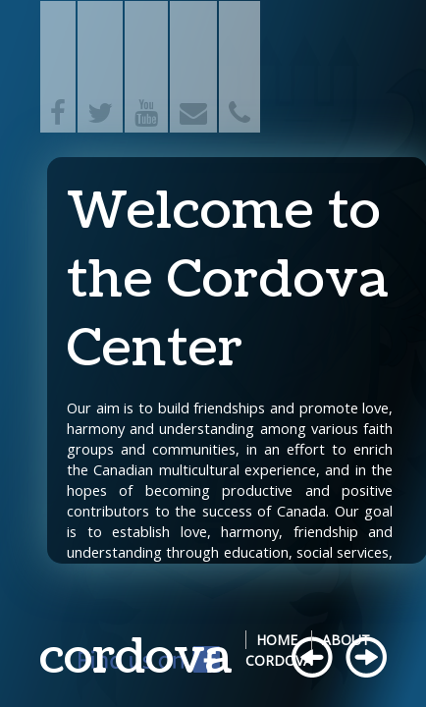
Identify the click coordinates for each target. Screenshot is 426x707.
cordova (136, 657)
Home (276, 639)
